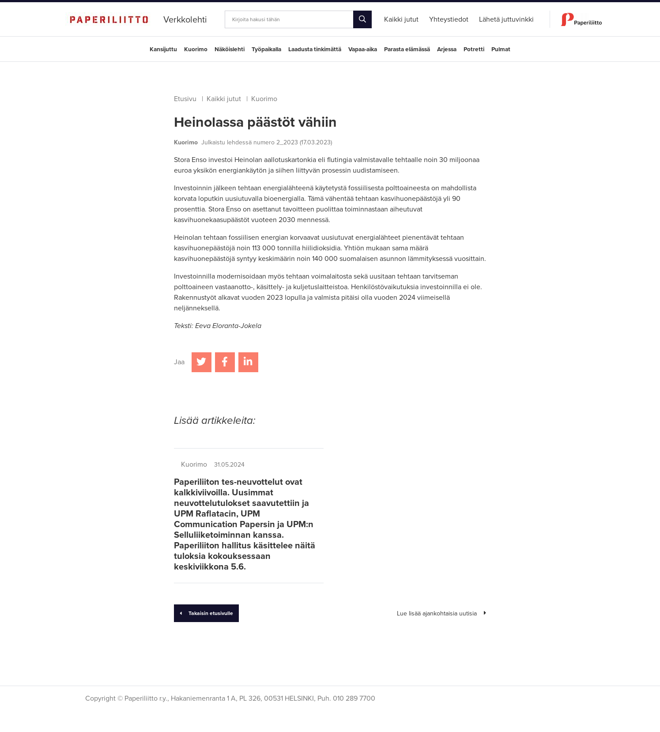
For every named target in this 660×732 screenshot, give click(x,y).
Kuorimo (195, 49)
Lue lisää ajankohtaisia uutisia (441, 613)
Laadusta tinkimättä (314, 49)
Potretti (474, 49)
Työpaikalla (266, 49)
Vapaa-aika (362, 49)
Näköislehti (230, 49)
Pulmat (500, 49)
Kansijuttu (163, 49)
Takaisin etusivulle (207, 613)
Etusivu (185, 98)
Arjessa (446, 49)
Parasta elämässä (407, 49)
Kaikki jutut (224, 98)
